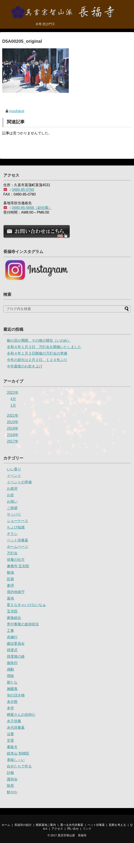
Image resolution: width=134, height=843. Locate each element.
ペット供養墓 (17, 540)
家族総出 (14, 618)
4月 (13, 399)
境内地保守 (16, 592)
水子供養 (14, 721)
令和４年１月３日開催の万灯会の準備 (37, 353)
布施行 (12, 637)
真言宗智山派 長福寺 (72, 835)
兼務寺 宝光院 (18, 566)
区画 (10, 579)
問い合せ (73, 828)
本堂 (10, 708)
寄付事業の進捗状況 (23, 624)
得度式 (12, 650)
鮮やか (12, 792)
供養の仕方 (16, 559)
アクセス (57, 828)
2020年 (12, 422)
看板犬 (12, 747)
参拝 (10, 585)
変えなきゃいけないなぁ (26, 605)
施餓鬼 (12, 689)
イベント (14, 476)
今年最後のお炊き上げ (24, 366)
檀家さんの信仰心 (21, 714)
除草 (10, 786)
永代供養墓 (16, 727)
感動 (10, 669)
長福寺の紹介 (23, 825)
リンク (87, 828)
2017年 (12, 441)
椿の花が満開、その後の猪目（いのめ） (39, 340)
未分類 (12, 702)
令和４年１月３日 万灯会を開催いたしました (44, 347)
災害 (10, 740)
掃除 (10, 676)
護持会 (12, 779)
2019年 (12, 428)
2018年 (12, 435)
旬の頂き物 (16, 695)
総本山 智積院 (18, 753)
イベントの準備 (19, 482)
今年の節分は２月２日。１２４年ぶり (37, 360)
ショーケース (17, 521)
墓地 (10, 598)
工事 (10, 631)
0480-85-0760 (23, 190)
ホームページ (17, 547)
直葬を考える (117, 825)
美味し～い (16, 760)
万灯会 (12, 553)
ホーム (6, 825)
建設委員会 (16, 643)
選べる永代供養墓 (71, 825)
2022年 (12, 392)
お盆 (10, 495)
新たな (12, 682)
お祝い (12, 501)
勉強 (10, 572)
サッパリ (14, 514)
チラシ (12, 534)
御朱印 (12, 663)
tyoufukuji (16, 111)
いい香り (14, 469)
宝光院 (12, 611)
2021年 (12, 415)
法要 (10, 734)
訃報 (10, 773)
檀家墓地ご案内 (46, 825)
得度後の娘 (16, 656)
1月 (13, 405)
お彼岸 (12, 488)
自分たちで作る (19, 766)
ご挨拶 (12, 508)
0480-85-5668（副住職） (32, 208)
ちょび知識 (16, 527)
